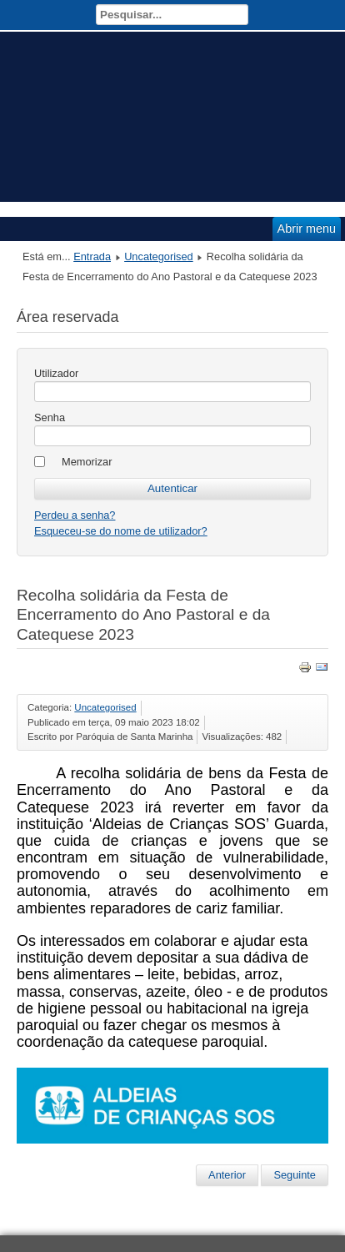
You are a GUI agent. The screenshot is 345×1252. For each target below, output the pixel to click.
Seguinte (294, 1175)
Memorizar (87, 461)
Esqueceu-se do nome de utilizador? (121, 531)
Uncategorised (158, 256)
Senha (49, 417)
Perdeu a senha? (74, 515)
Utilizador (56, 373)
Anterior (227, 1175)
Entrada (92, 256)
